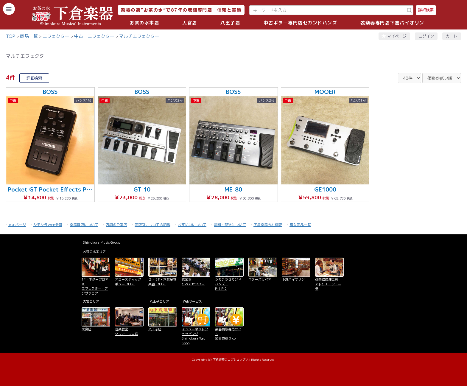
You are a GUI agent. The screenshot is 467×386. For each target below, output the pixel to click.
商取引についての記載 (152, 224)
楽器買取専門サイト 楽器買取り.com (228, 334)
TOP (10, 36)
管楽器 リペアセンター (193, 281)
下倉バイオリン (293, 279)
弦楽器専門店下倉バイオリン (392, 23)
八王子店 (230, 23)
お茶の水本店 (144, 23)
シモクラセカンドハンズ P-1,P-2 (228, 284)
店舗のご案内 (116, 224)
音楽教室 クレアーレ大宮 (126, 331)
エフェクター (56, 36)
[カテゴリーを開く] (9, 9)
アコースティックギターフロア (128, 281)
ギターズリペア (259, 279)
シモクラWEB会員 (47, 224)
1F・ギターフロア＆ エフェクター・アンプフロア (95, 286)
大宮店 (189, 23)
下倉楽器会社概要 (267, 224)
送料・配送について (230, 224)
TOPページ (17, 224)
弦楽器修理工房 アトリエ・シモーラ (328, 284)
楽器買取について (84, 224)
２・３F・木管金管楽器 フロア (162, 281)
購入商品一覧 (300, 224)
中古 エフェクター (94, 36)
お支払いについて (192, 224)
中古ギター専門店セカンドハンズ (300, 23)
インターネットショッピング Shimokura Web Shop (195, 336)
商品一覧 (29, 36)
